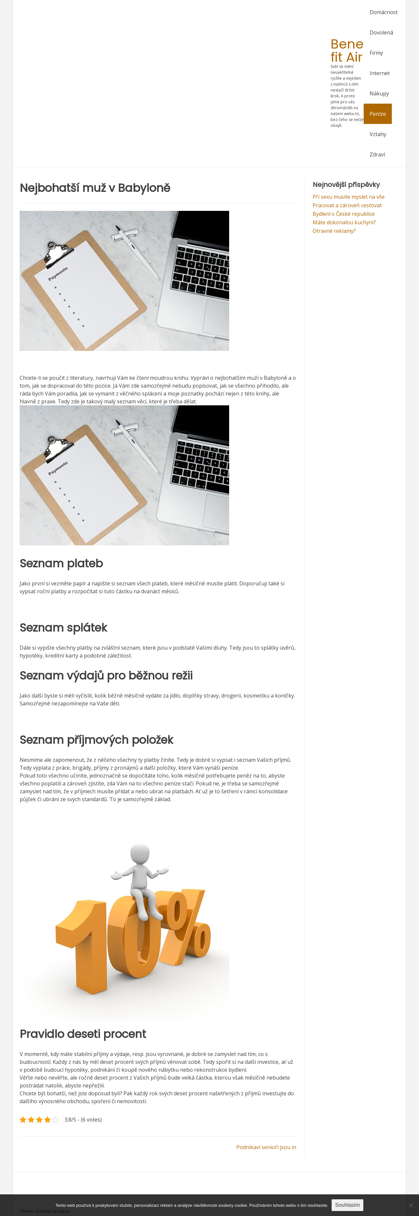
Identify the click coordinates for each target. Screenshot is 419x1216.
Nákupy (379, 93)
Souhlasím (347, 1205)
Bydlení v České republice (344, 213)
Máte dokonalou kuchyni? (344, 222)
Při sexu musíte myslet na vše (349, 196)
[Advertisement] (175, 84)
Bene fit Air (347, 50)
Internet (380, 73)
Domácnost (384, 12)
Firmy (376, 52)
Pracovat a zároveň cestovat (347, 205)
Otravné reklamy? (334, 230)
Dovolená (381, 32)
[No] (411, 1205)
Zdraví (377, 154)
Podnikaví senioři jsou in (266, 1147)
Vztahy (378, 134)
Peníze (378, 113)
